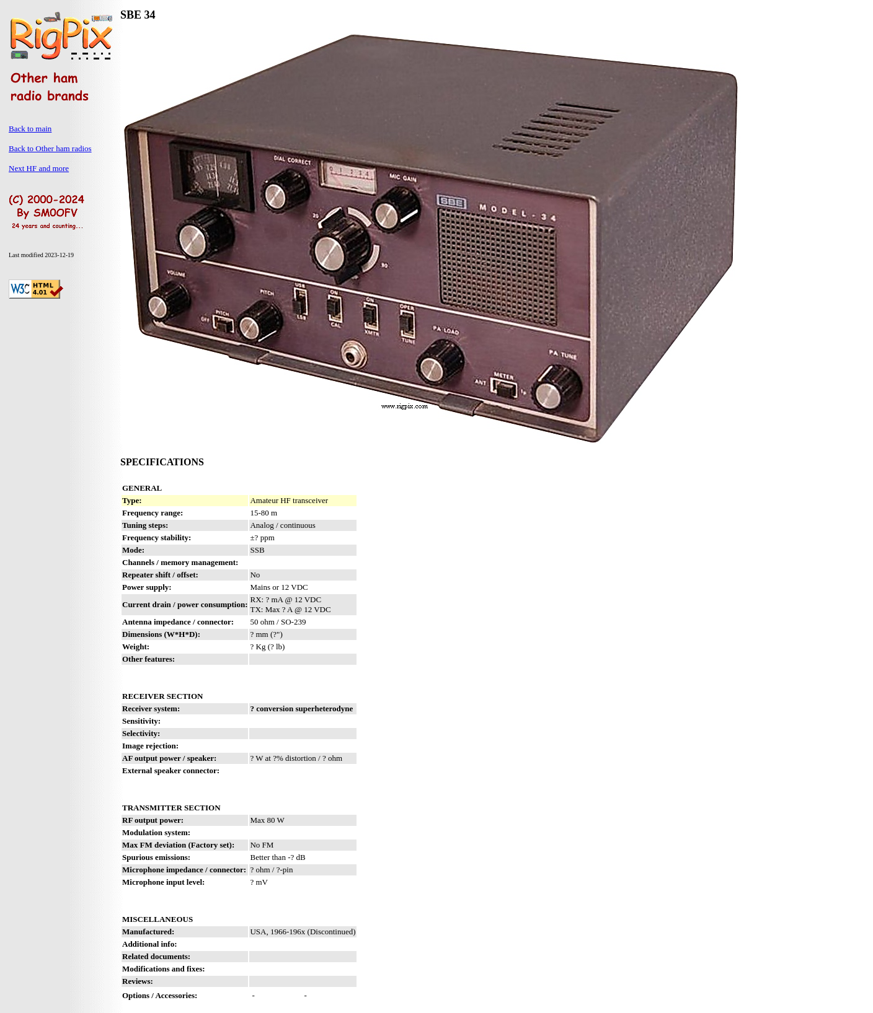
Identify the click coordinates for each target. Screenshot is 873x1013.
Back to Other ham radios (50, 148)
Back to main (30, 128)
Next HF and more (39, 168)
